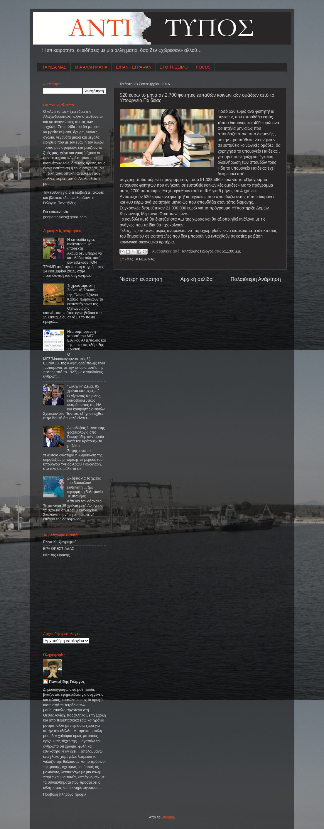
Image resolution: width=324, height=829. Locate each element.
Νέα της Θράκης (56, 555)
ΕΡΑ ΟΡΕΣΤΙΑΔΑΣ (58, 549)
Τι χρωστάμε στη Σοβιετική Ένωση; (81, 288)
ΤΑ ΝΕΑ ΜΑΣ (55, 67)
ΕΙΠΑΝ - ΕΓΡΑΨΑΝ (133, 67)
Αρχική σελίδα (196, 279)
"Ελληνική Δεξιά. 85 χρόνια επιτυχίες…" (83, 388)
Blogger (167, 817)
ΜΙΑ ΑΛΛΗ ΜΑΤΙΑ (91, 67)
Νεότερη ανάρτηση (140, 279)
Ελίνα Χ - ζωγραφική (60, 542)
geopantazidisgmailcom (65, 217)
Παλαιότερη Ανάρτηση (256, 279)
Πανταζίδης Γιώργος (197, 251)
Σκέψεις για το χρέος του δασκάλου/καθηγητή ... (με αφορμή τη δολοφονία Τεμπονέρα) (85, 487)
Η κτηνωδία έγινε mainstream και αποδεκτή (81, 244)
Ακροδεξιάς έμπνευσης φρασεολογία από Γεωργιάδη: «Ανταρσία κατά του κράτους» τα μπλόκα (86, 437)
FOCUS (203, 67)
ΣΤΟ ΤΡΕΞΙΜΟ (174, 67)
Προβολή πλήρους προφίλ (64, 794)
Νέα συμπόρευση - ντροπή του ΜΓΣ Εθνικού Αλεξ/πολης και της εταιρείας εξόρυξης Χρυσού (86, 340)
